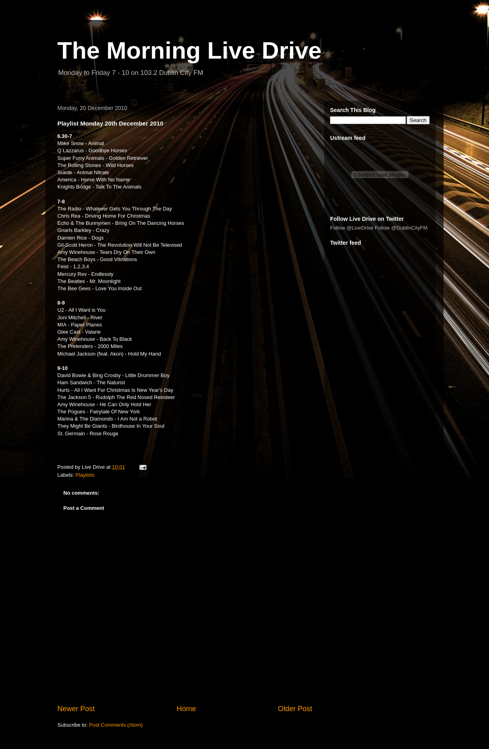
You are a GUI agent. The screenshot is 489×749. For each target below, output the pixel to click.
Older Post (295, 709)
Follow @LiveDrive (352, 228)
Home (186, 709)
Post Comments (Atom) (116, 725)
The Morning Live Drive (189, 50)
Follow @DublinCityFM (401, 228)
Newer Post (76, 709)
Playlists (85, 475)
